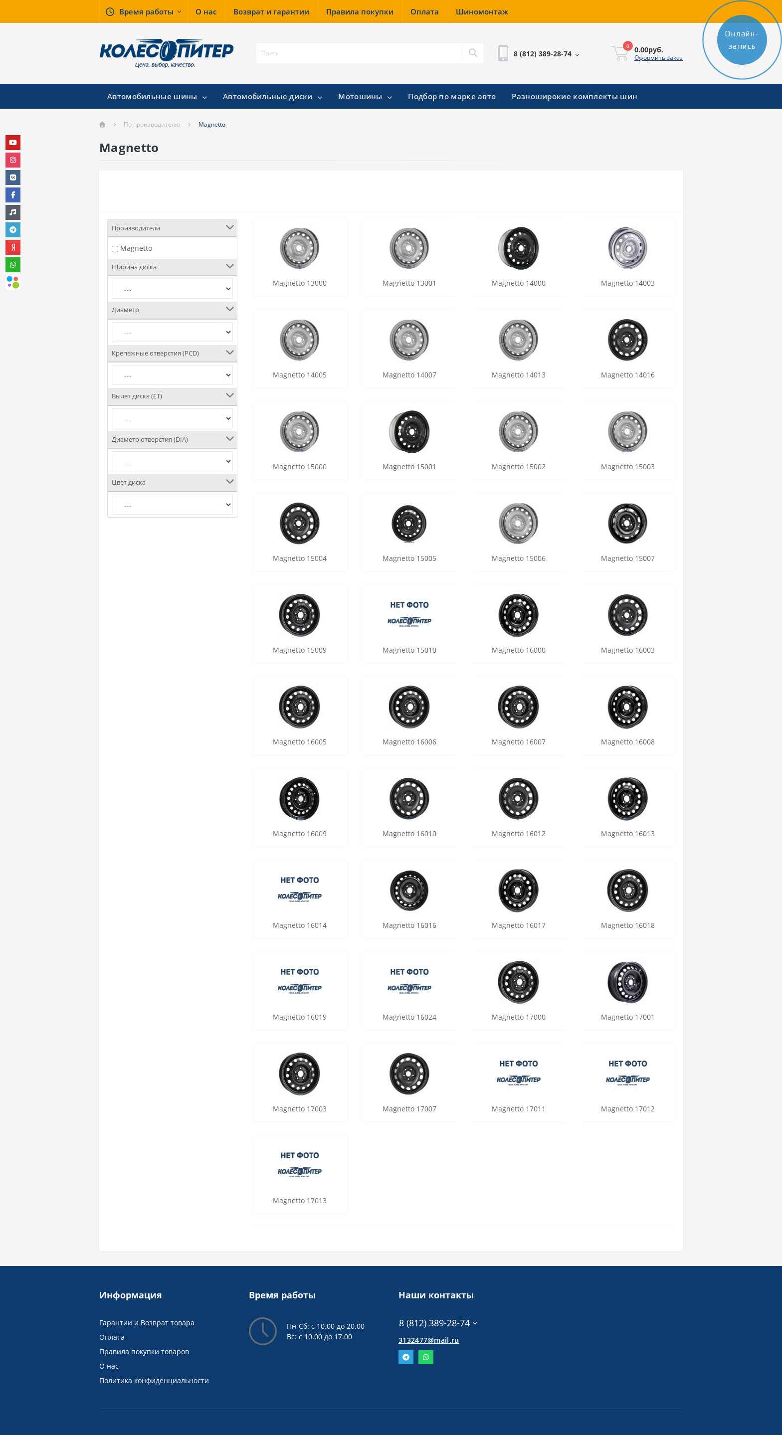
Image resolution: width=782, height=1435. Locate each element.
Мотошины (365, 96)
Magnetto (136, 248)
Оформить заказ (658, 57)
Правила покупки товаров (144, 1351)
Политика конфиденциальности (154, 1380)
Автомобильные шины (157, 96)
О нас (109, 1366)
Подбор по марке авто (452, 96)
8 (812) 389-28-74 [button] (438, 1323)
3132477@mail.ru (428, 1340)
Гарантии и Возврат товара (147, 1322)
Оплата (112, 1337)
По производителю (152, 124)
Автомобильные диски (272, 96)
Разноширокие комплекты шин (574, 96)
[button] (143, 11)
